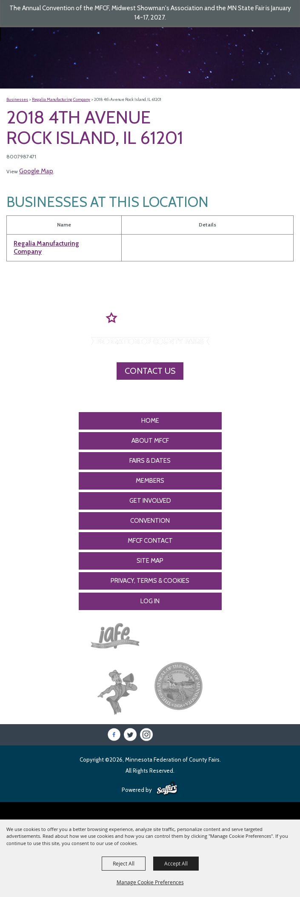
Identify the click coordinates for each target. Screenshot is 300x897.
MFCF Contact (150, 541)
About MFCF (150, 440)
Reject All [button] (123, 863)
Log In (150, 601)
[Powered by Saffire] (167, 789)
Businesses (17, 99)
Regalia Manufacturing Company (61, 99)
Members (150, 480)
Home (150, 420)
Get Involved (150, 500)
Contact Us (150, 371)
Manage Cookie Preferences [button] (150, 882)
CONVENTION (150, 520)
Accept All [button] (176, 863)
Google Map (36, 171)
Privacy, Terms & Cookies (150, 581)
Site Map (150, 561)
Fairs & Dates (150, 460)
